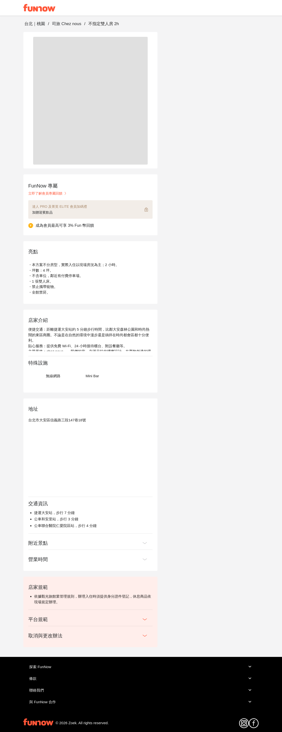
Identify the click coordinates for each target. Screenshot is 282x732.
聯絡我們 (141, 690)
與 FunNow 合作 (141, 702)
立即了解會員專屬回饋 (47, 193)
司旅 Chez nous (66, 23)
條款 (141, 678)
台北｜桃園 (34, 23)
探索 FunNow (141, 667)
